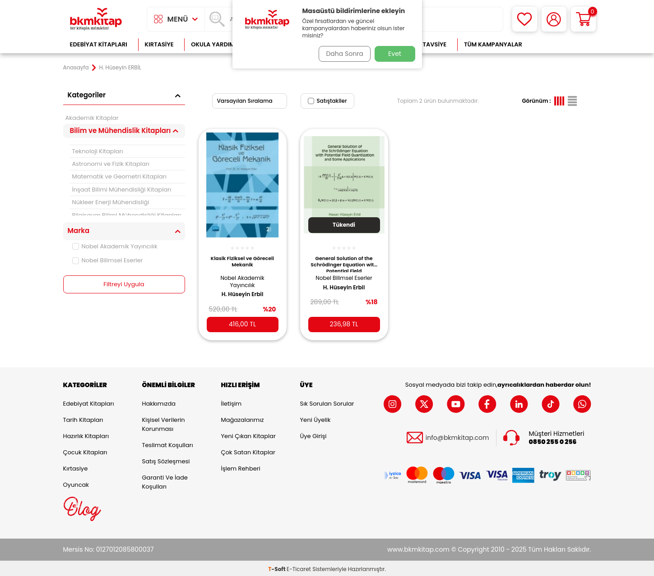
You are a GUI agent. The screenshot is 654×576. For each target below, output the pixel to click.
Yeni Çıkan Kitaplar (248, 434)
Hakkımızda (159, 402)
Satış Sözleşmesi (166, 459)
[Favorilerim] (524, 19)
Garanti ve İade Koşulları (165, 480)
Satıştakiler (327, 101)
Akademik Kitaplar (92, 118)
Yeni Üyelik (315, 418)
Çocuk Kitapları (85, 450)
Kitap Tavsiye (425, 44)
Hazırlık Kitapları (86, 434)
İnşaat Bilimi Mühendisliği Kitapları (122, 189)
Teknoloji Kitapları (97, 151)
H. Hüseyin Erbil (243, 289)
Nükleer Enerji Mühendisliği (110, 202)
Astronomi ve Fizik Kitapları (110, 164)
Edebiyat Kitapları (98, 44)
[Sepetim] (583, 19)
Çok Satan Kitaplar (248, 450)
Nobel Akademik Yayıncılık (115, 246)
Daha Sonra (341, 53)
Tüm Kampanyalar (493, 44)
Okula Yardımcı (216, 44)
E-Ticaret (299, 567)
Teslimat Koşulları (167, 443)
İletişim (231, 402)
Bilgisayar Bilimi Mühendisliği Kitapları (126, 215)
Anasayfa (76, 67)
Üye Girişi (313, 434)
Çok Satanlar (561, 44)
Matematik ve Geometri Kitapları (119, 176)
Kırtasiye (159, 44)
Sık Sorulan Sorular (327, 402)
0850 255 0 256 (553, 440)
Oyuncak (76, 483)
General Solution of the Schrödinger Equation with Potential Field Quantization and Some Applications (344, 259)
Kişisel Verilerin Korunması (163, 422)
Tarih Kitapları (83, 418)
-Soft (277, 567)
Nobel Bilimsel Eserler (107, 260)
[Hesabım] (554, 19)
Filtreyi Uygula (124, 284)
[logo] (96, 19)
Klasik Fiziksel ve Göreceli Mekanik (242, 256)
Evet (394, 53)
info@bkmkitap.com (457, 436)
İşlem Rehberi (240, 466)
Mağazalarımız (242, 418)
